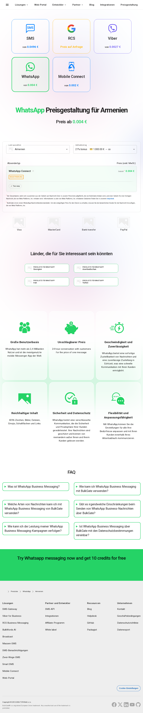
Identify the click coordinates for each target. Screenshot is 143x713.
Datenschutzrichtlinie (127, 623)
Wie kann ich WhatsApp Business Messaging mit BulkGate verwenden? (106, 489)
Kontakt (121, 609)
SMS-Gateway (9, 609)
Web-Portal (40, 4)
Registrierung (16, 177)
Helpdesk (92, 616)
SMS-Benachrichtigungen (15, 650)
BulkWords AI (9, 630)
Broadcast (7, 636)
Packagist (92, 630)
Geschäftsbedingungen (129, 616)
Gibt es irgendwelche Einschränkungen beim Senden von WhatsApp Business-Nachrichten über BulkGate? (105, 509)
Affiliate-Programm (54, 623)
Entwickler (58, 4)
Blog (91, 4)
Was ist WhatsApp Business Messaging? (34, 486)
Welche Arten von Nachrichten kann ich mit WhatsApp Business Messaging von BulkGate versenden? (33, 509)
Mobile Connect (10, 671)
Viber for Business (11, 616)
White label (50, 630)
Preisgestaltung (129, 4)
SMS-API (50, 609)
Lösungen (20, 4)
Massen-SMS (9, 643)
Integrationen (107, 4)
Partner (76, 4)
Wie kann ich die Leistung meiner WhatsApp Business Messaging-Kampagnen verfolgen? (34, 529)
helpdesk (110, 199)
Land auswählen (14, 145)
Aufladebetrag (81, 145)
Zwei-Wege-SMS (11, 657)
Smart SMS (8, 664)
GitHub (90, 623)
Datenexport (123, 630)
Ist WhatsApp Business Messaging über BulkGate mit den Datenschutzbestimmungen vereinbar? (104, 531)
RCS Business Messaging (15, 623)
